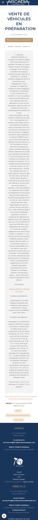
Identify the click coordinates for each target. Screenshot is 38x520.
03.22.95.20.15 (19, 440)
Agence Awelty (28, 482)
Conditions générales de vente (19, 519)
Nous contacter (19, 474)
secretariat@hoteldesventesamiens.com (19, 442)
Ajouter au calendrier (19, 40)
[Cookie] (4, 516)
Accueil (19, 472)
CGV (19, 477)
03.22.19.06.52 (19, 498)
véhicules (18, 420)
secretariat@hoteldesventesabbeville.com (19, 501)
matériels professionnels (18, 415)
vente (18, 411)
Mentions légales (19, 479)
